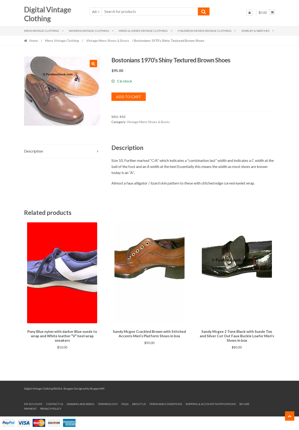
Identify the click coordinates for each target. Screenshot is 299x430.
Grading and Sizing (80, 403)
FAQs (124, 403)
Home (33, 41)
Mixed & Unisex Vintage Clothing (143, 30)
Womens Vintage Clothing (89, 30)
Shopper (68, 388)
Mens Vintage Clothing (41, 30)
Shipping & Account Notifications (210, 403)
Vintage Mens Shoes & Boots (107, 41)
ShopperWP (97, 388)
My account (33, 403)
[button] (93, 63)
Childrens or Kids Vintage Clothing (204, 30)
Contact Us (54, 403)
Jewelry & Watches (255, 30)
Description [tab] (33, 151)
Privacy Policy (50, 407)
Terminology (108, 403)
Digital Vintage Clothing (47, 14)
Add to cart (128, 96)
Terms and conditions (165, 403)
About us (139, 403)
